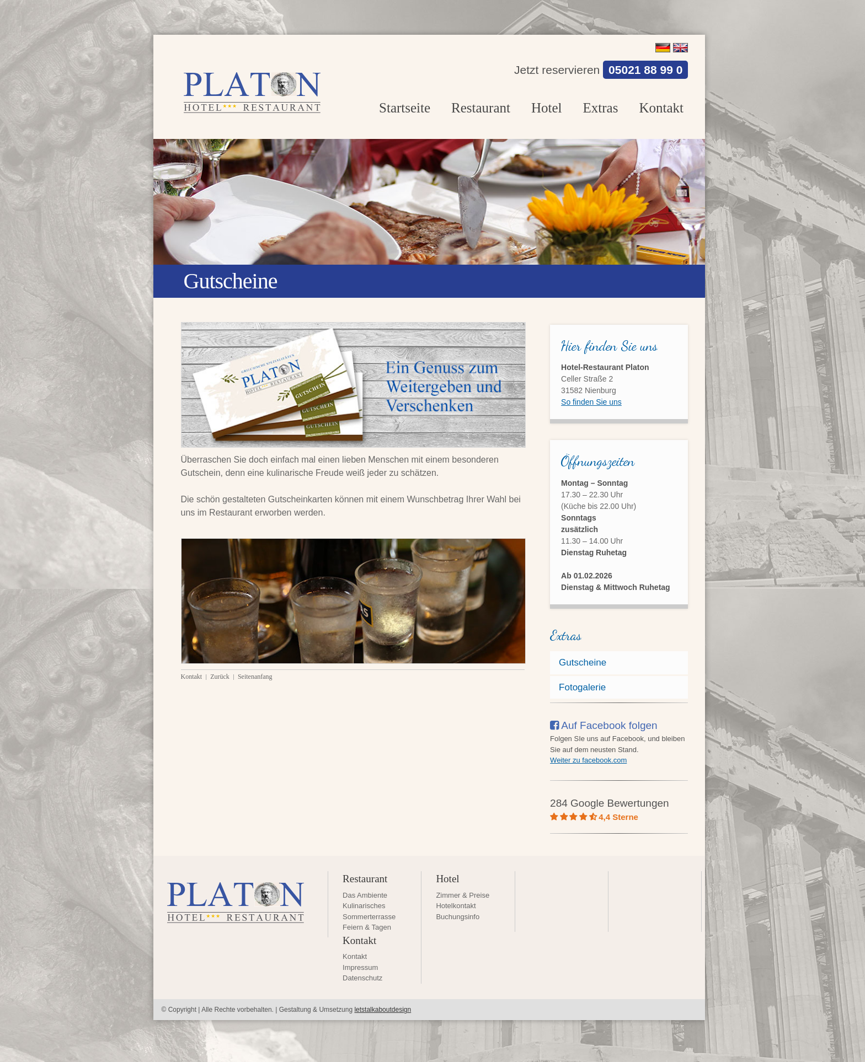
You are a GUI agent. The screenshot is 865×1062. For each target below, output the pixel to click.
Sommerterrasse (369, 917)
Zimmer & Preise (462, 895)
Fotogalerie (582, 687)
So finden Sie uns (591, 402)
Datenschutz (362, 978)
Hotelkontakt (456, 906)
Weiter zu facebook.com (588, 760)
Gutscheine (582, 662)
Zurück (220, 676)
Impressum (360, 967)
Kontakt (661, 107)
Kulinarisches (364, 906)
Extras (600, 107)
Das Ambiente (365, 895)
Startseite (404, 107)
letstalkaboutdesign (382, 1009)
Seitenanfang (255, 676)
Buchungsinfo (457, 917)
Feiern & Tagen (367, 927)
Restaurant (480, 107)
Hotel (546, 107)
